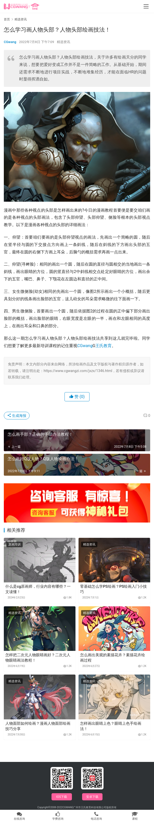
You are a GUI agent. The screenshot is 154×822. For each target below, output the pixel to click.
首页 (7, 19)
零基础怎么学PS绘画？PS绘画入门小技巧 (113, 589)
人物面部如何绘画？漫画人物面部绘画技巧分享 (37, 726)
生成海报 (16, 415)
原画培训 (14, 544)
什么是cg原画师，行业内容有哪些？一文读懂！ (38, 589)
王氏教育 (103, 345)
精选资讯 (63, 42)
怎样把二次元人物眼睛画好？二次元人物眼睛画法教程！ (37, 658)
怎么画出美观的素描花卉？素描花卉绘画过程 (112, 658)
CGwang (10, 42)
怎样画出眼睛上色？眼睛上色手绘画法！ (110, 726)
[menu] (146, 6)
